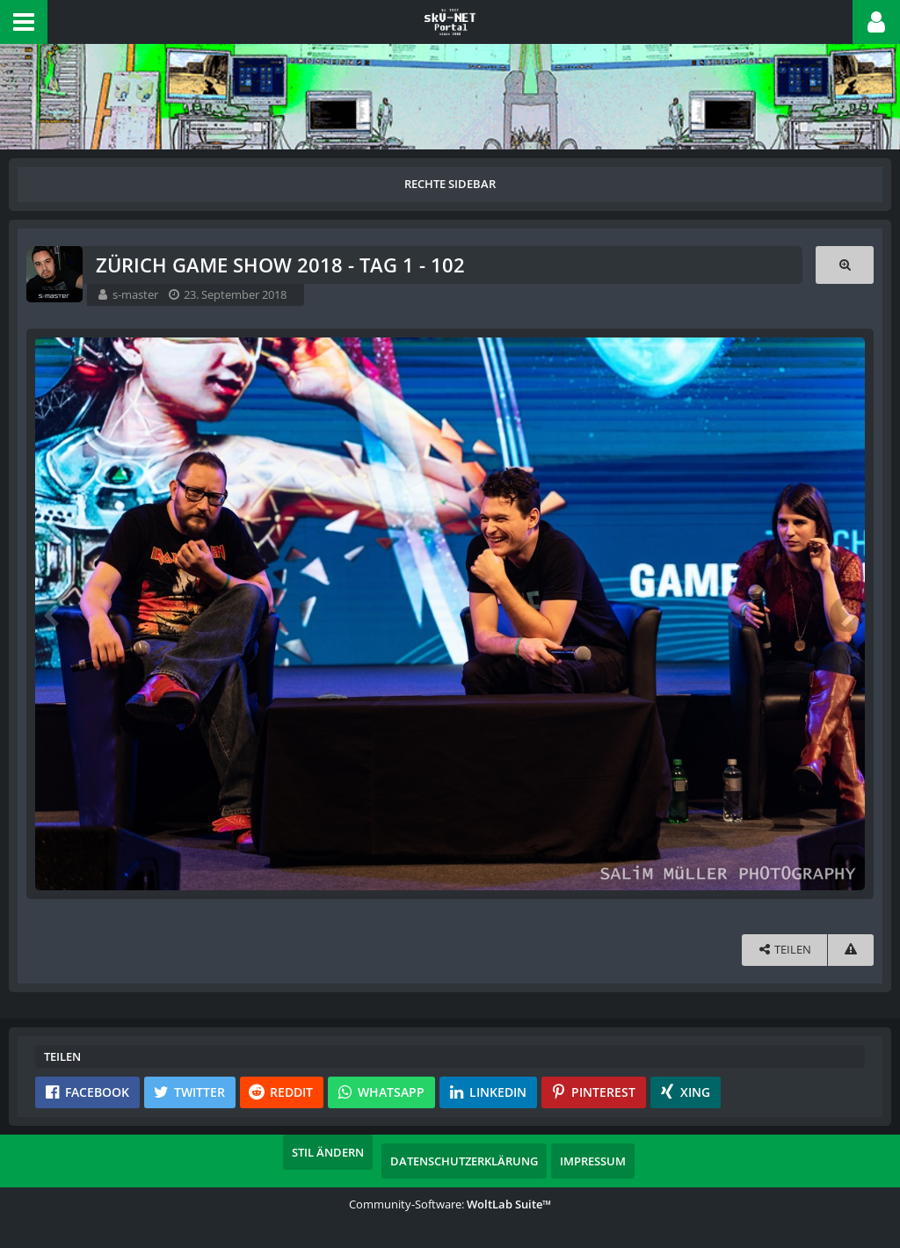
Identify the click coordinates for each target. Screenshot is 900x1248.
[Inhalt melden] (851, 949)
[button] (23, 22)
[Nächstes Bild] (847, 614)
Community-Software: (450, 1204)
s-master (135, 294)
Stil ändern (328, 1152)
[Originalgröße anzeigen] (845, 265)
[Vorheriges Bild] (52, 614)
